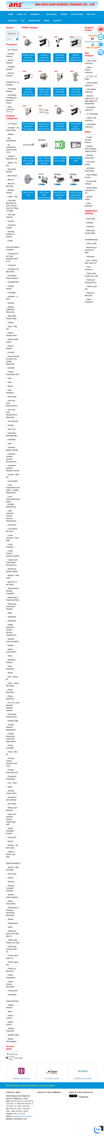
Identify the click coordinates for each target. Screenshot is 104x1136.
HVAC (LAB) (91, 244)
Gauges (11, 425)
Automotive (90, 219)
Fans (10, 378)
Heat (10, 443)
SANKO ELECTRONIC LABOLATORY (91, 148)
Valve (10, 1011)
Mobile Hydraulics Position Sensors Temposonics (11, 630)
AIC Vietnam (13, 50)
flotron (10, 386)
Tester (10, 927)
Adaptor (11, 134)
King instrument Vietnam (10, 109)
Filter (10, 382)
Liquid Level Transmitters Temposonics (11, 562)
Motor (10, 656)
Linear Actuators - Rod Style (12, 537)
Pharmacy (90, 256)
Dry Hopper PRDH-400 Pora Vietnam (59, 92)
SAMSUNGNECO (13, 863)
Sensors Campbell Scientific (10, 888)
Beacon (11, 180)
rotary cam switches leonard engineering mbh (11, 819)
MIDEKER (12, 617)
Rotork (10, 841)
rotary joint (12, 837)
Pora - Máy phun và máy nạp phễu (28, 160)
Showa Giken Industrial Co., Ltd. (91, 190)
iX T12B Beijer (92, 114)
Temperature (13, 923)
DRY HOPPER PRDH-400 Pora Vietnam (28, 126)
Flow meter (12, 397)
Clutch (10, 241)
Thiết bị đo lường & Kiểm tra (11, 949)
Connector (12, 265)
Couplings (12, 293)
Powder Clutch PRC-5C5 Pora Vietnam (28, 57)
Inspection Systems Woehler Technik (12, 468)
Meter (10, 613)
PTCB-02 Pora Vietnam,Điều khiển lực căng (75, 195)
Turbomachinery (12, 1001)
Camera (11, 221)
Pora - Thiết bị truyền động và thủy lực (44, 160)
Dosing (10, 322)
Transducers (13, 991)
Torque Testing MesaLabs (10, 984)
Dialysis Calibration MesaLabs (10, 309)
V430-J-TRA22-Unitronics (89, 69)
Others (10, 673)
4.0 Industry (12, 124)
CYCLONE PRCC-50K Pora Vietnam (75, 92)
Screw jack (12, 874)
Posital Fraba (13, 721)
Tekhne (10, 919)
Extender (11, 368)
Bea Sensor (12, 176)
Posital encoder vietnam (88, 139)
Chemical (90, 227)
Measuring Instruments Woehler (11, 606)
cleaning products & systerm (10, 234)
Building (89, 223)
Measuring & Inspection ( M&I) (91, 250)
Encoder (11, 352)
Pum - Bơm (12, 783)
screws (10, 878)
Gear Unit (11, 429)
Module (11, 645)
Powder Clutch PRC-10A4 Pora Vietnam (44, 92)
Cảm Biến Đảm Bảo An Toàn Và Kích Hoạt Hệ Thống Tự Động (12, 205)
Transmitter (12, 995)
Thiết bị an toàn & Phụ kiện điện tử (12, 933)
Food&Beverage (91, 240)
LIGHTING (12, 525)
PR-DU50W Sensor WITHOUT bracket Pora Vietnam (76, 129)
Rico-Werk (12, 804)
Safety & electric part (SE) (10, 854)
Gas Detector (13, 421)
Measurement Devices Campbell (12, 590)
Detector (11, 303)
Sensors (11, 882)
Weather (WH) (13, 1035)
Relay (10, 787)
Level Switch (13, 481)
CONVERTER (13, 282)
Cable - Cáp (12, 197)
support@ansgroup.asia (93, 41)
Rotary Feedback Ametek (10, 830)
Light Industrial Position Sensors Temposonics (11, 516)
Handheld (11, 440)
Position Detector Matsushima (11, 727)
